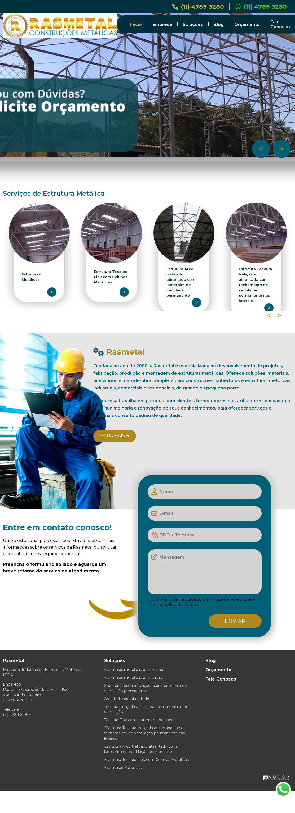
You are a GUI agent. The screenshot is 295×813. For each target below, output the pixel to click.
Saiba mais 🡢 (114, 435)
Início (136, 24)
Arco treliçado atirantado (126, 698)
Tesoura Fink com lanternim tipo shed (139, 720)
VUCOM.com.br (276, 778)
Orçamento (247, 24)
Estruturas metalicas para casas (133, 677)
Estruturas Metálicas (123, 767)
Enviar (234, 621)
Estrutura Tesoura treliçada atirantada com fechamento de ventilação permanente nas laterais (144, 733)
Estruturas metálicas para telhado (135, 669)
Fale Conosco (280, 24)
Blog (219, 24)
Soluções (193, 24)
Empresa (162, 24)
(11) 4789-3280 (198, 6)
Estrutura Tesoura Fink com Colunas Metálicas (146, 759)
